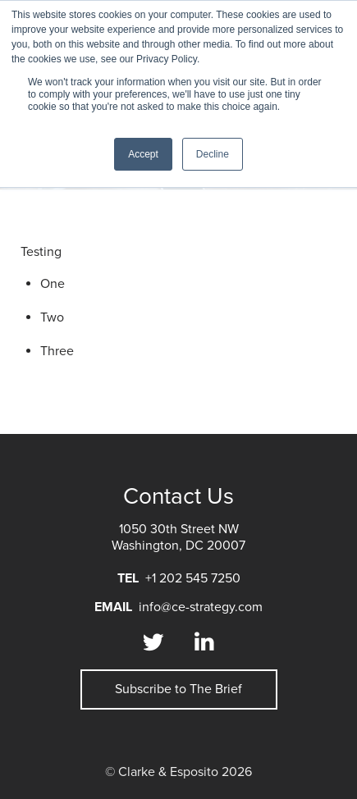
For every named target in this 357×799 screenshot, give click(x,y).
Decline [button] (212, 154)
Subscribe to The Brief (178, 689)
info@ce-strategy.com (201, 607)
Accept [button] (143, 154)
